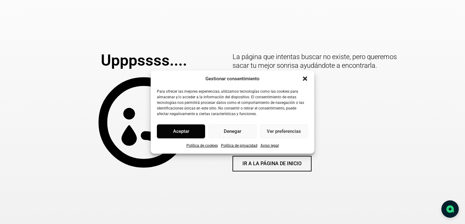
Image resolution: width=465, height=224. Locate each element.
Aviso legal (270, 145)
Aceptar (181, 131)
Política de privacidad (239, 145)
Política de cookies (202, 145)
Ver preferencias (284, 131)
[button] (305, 79)
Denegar (232, 131)
